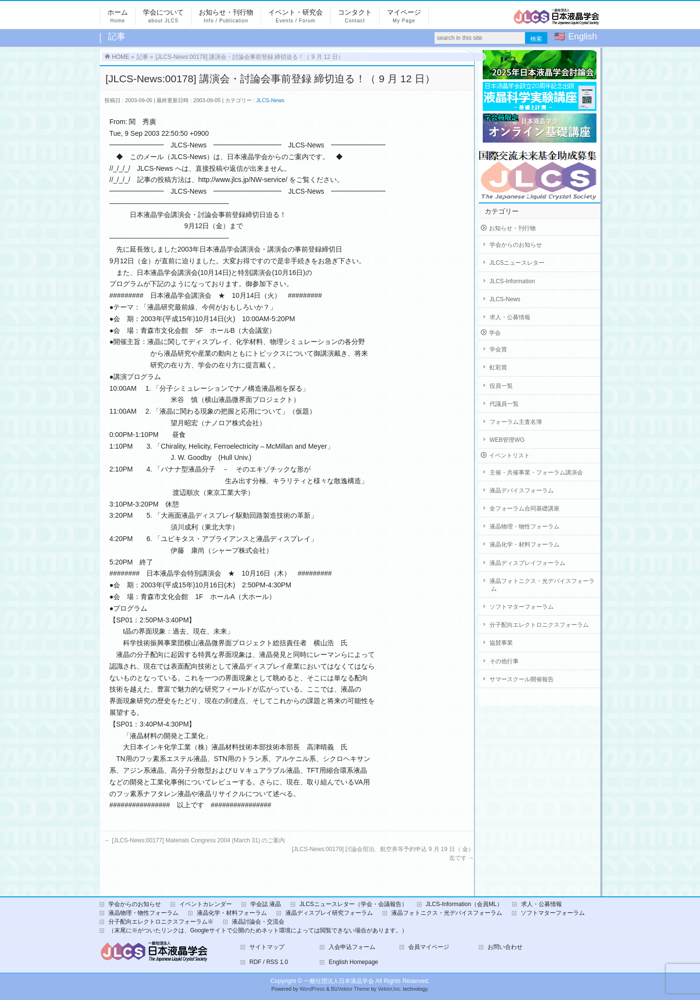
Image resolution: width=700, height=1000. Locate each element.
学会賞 (498, 349)
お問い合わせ (505, 947)
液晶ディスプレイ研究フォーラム (329, 912)
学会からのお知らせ (516, 244)
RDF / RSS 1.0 (268, 962)
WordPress (312, 989)
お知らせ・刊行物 (512, 228)
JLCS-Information (512, 281)
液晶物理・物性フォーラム (525, 526)
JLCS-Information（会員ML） (464, 904)
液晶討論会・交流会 (258, 921)
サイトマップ (266, 947)
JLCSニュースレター (517, 262)
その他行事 (504, 661)
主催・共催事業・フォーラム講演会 (536, 472)
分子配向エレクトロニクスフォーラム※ (160, 921)
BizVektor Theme (350, 989)
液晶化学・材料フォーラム (525, 544)
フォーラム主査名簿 (516, 421)
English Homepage (353, 962)
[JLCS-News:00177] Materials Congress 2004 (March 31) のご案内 (195, 840)
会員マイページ (428, 947)
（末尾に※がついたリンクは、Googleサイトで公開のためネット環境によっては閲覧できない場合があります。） (257, 930)
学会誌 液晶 (265, 904)
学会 (495, 332)
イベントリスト (509, 455)
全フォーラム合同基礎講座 (525, 508)
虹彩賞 (498, 367)
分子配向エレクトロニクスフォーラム (539, 624)
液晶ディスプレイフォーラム (527, 563)
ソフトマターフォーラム (522, 606)
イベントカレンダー (205, 904)
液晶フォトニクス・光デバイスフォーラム (542, 585)
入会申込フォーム (352, 947)
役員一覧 (501, 385)
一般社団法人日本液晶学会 (339, 981)
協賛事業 (501, 642)
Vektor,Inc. (390, 989)
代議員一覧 (504, 403)
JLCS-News (270, 100)
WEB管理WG (507, 439)
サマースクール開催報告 (522, 679)
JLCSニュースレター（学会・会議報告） (353, 904)
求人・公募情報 (510, 317)
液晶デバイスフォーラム (522, 490)
